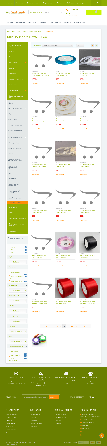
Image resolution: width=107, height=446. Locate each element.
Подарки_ (12, 74)
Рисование (43, 22)
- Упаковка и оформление (12, 167)
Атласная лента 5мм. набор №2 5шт (87, 211)
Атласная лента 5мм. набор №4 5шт (39, 211)
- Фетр (10, 173)
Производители (11, 430)
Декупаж (10, 22)
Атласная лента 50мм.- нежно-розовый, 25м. (40, 302)
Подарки (12, 231)
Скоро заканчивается (13, 360)
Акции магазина (11, 433)
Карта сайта (9, 427)
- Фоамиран (12, 179)
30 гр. (13, 252)
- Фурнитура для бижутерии (13, 184)
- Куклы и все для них (15, 125)
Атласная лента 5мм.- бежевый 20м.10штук (87, 120)
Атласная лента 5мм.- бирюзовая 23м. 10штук (40, 74)
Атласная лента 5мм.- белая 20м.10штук (39, 120)
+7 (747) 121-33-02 (86, 419)
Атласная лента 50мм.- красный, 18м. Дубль (88, 302)
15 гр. (13, 250)
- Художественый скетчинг (14, 191)
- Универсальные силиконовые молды (15, 160)
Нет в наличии (15, 356)
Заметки (58, 420)
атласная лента (15, 272)
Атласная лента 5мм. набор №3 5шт (63, 211)
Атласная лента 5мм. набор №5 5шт (87, 165)
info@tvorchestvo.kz (87, 422)
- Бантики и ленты (15, 202)
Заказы (11, 68)
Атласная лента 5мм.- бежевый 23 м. (63, 120)
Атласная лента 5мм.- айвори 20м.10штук (39, 165)
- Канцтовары (13, 119)
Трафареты (67, 22)
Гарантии (41, 3)
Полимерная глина (16, 79)
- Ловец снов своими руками (15, 131)
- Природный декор (15, 143)
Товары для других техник (16, 96)
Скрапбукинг (20, 22)
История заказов (60, 417)
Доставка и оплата (13, 3)
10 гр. (13, 247)
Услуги (11, 213)
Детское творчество (16, 57)
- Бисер (10, 103)
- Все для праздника (15, 108)
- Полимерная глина (15, 137)
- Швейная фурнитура (15, 198)
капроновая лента (16, 281)
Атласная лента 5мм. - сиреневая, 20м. (64, 257)
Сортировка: (37, 45)
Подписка (58, 423)
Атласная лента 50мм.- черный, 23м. (88, 257)
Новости (74, 3)
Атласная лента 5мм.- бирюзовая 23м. (63, 74)
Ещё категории (79, 22)
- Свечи (10, 154)
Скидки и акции (28, 3)
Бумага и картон (55, 22)
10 (72, 326)
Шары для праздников (17, 218)
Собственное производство (57, 3)
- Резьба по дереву (14, 148)
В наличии (14, 351)
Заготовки (32, 22)
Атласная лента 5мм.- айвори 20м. (63, 165)
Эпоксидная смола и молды (16, 224)
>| (88, 326)
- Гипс (10, 114)
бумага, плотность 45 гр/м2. (16, 277)
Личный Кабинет (60, 414)
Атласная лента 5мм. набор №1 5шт (39, 257)
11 (76, 326)
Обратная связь (11, 423)
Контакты (84, 3)
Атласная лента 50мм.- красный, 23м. (64, 302)
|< (42, 326)
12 (80, 326)
